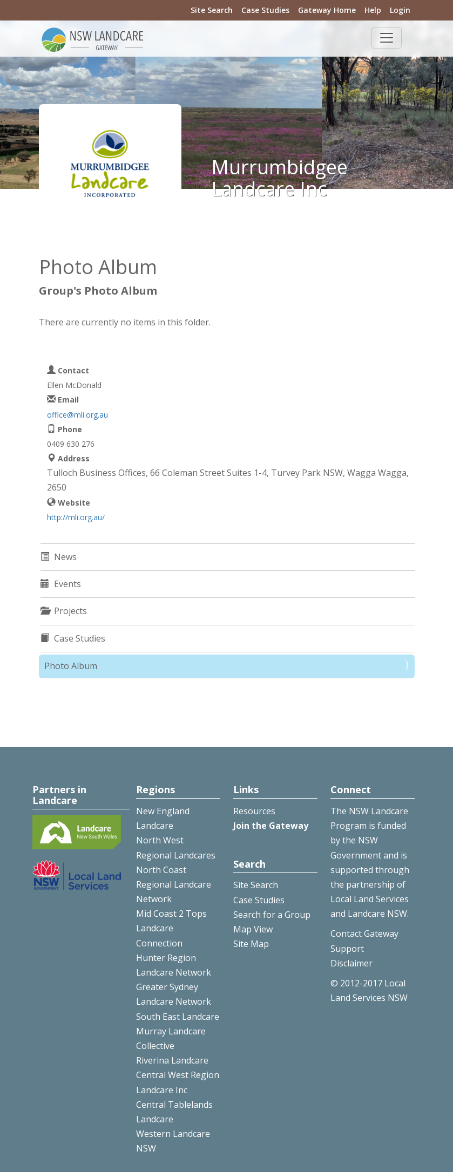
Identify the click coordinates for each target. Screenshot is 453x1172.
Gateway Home (327, 10)
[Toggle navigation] (386, 38)
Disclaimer (351, 963)
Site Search (212, 10)
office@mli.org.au (77, 415)
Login (400, 10)
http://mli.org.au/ (76, 517)
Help (372, 10)
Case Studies (265, 10)
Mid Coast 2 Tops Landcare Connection (171, 928)
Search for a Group (271, 915)
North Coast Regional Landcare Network (173, 884)
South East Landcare (177, 1017)
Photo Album (70, 666)
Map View (253, 929)
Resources (254, 811)
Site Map (251, 944)
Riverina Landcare (172, 1060)
